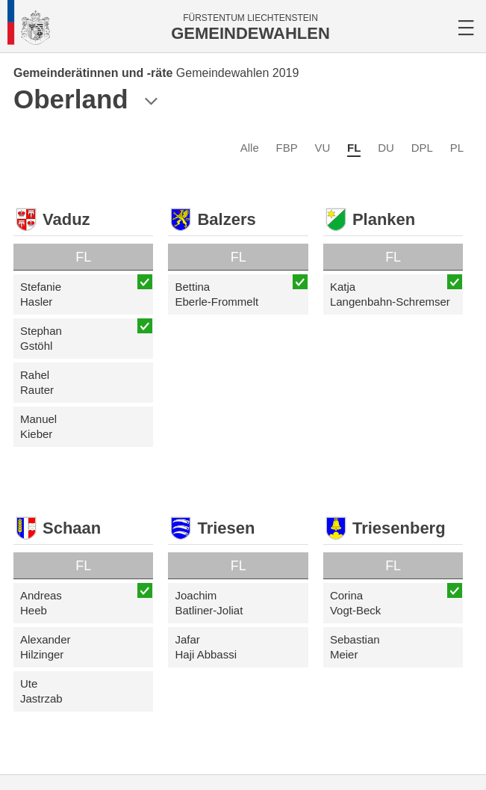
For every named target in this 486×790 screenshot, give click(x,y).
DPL (422, 147)
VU (322, 147)
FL (354, 147)
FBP (287, 147)
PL (457, 147)
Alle (249, 147)
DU (386, 147)
